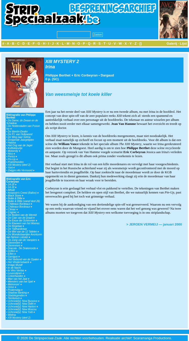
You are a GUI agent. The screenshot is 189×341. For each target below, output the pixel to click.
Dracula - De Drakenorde (23, 248)
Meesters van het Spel (21, 281)
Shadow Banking (18, 292)
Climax (13, 209)
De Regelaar (16, 226)
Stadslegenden (17, 295)
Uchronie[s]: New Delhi (22, 303)
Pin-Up (13, 159)
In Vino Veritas (17, 270)
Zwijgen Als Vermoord (21, 170)
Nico (11, 153)
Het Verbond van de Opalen (24, 259)
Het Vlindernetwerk (19, 262)
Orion (12, 287)
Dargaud (107, 75)
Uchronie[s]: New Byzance (24, 301)
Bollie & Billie (16, 198)
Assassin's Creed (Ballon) (23, 192)
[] (140, 43)
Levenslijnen (16, 273)
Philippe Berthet (58, 75)
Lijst (183, 43)
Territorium (15, 298)
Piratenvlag (15, 290)
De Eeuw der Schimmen (22, 220)
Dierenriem (15, 242)
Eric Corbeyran (86, 75)
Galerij (172, 43)
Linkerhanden (16, 276)
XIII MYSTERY (60, 61)
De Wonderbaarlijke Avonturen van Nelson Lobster (24, 236)
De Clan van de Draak (21, 217)
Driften (12, 251)
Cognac (13, 212)
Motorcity (14, 151)
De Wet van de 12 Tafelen (23, 231)
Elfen (12, 253)
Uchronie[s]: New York (21, 312)
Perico (12, 156)
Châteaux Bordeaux (20, 204)
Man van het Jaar (18, 278)
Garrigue (14, 256)
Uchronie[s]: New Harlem (23, 306)
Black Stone (15, 195)
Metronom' (15, 284)
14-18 (12, 184)
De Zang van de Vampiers (23, 240)
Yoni (11, 167)
